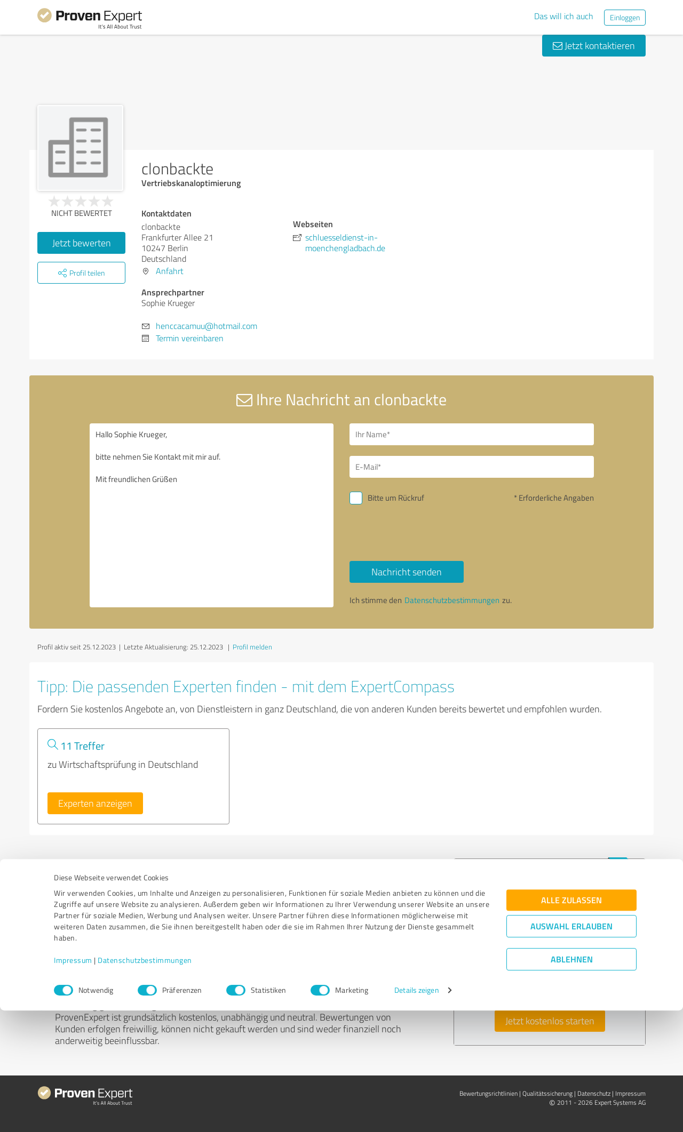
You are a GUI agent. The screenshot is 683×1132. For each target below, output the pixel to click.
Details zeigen (416, 1112)
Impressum (73, 1082)
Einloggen (625, 17)
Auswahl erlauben (571, 1048)
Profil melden (252, 647)
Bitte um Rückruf (396, 497)
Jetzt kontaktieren (594, 45)
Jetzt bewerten (81, 242)
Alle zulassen (571, 1022)
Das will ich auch (563, 16)
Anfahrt (170, 271)
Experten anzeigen (95, 803)
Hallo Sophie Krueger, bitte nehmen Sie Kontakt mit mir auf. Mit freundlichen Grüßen (212, 515)
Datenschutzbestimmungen (145, 1082)
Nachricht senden (406, 571)
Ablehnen (572, 1081)
